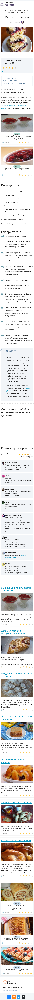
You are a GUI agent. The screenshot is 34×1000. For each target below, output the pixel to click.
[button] (31, 3)
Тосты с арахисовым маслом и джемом (16, 718)
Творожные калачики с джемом (13, 761)
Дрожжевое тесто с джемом (16, 840)
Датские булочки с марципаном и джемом (13, 632)
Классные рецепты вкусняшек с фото (7, 3)
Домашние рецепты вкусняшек (10, 982)
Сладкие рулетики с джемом (16, 802)
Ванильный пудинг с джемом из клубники (17, 589)
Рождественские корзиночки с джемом (16, 675)
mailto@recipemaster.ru (11, 990)
